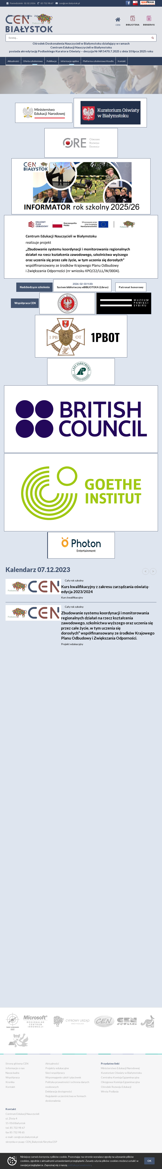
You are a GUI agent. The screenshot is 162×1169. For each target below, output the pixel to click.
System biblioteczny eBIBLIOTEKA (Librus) (82, 285)
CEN (117, 21)
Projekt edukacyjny (108, 628)
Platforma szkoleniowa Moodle (98, 61)
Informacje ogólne (70, 62)
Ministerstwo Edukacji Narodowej (120, 1068)
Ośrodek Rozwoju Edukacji (116, 1086)
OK (149, 1160)
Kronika (10, 1082)
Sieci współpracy (55, 1072)
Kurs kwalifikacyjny (108, 591)
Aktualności (13, 61)
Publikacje (52, 61)
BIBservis (149, 21)
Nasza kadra (12, 1072)
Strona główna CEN (17, 1063)
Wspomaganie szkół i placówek (63, 1077)
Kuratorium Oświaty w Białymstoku (121, 1072)
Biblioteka (132, 21)
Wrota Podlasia (109, 1091)
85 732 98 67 (47, 3)
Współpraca (13, 1077)
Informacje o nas (15, 1068)
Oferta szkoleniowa (33, 62)
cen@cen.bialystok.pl (69, 3)
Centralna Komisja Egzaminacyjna (120, 1077)
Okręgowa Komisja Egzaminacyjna (120, 1082)
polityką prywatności (79, 1165)
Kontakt (122, 61)
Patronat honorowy (131, 287)
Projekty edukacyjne (57, 1068)
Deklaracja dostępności (58, 1091)
